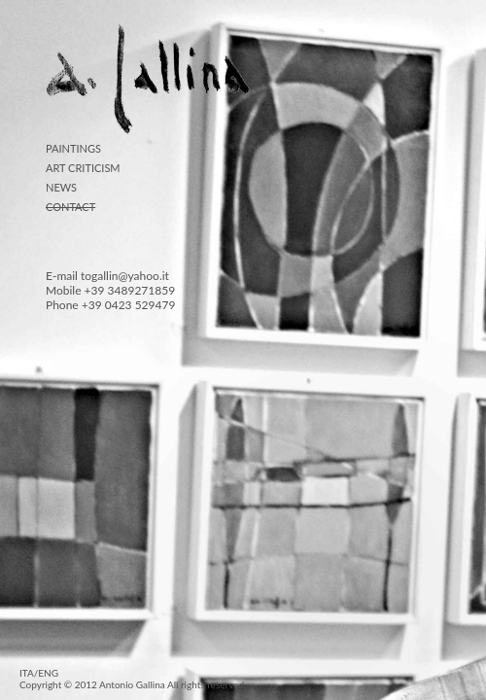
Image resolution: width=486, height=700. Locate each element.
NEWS (61, 187)
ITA (26, 673)
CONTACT (70, 206)
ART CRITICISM (83, 167)
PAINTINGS (73, 148)
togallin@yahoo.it (125, 275)
